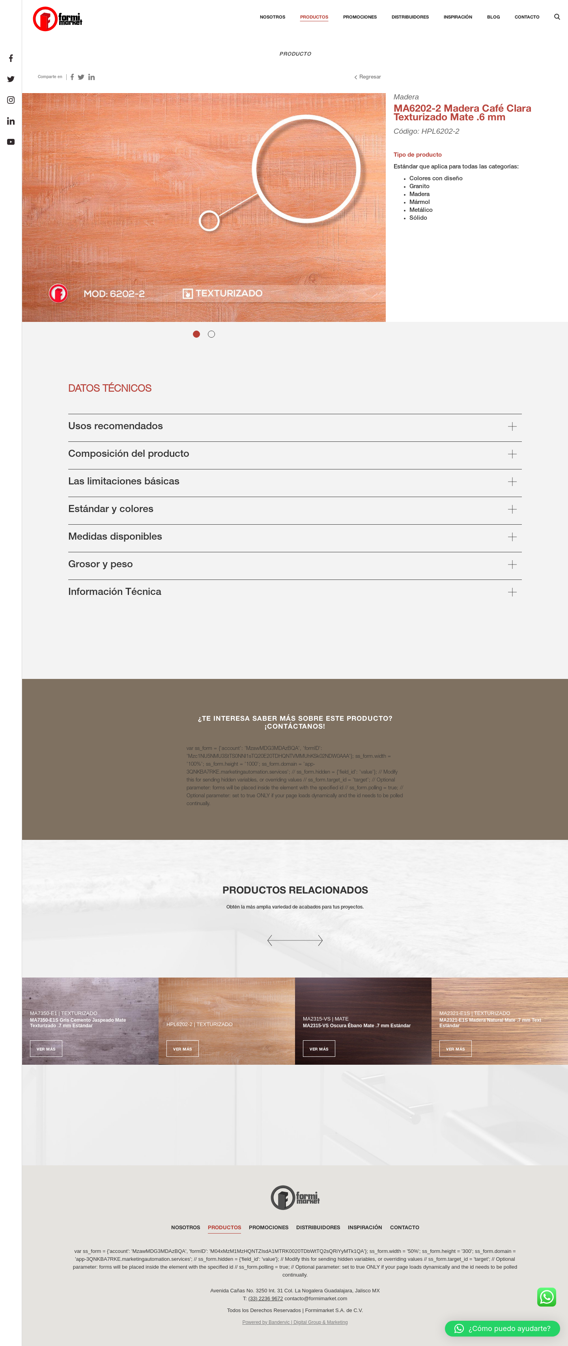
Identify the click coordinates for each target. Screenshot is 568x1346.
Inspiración (458, 16)
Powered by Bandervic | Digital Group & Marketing (295, 1322)
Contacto (527, 16)
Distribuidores (410, 16)
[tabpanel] (204, 207)
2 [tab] (211, 334)
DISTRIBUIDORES (318, 1227)
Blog (493, 16)
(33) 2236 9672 (265, 1298)
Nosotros (272, 16)
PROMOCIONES (268, 1227)
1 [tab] (196, 334)
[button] (502, 1329)
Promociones (360, 16)
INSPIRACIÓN (365, 1227)
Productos (314, 16)
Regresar (367, 77)
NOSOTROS (185, 1227)
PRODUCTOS (224, 1227)
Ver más (46, 1049)
